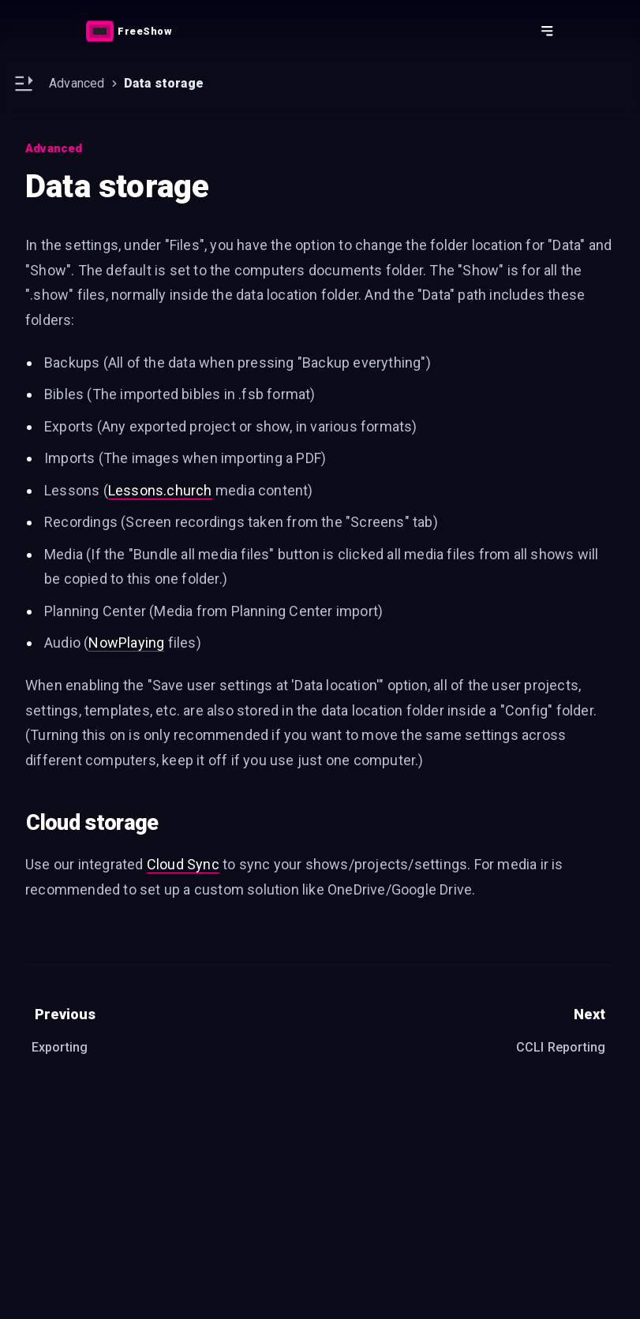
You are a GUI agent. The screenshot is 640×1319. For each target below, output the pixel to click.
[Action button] (129, 31)
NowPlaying (126, 642)
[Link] (129, 31)
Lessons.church (160, 490)
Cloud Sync (183, 864)
